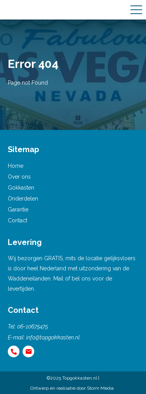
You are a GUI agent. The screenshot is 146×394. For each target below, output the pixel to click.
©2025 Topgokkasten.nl (72, 378)
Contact (17, 220)
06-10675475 (32, 326)
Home (15, 166)
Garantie (18, 209)
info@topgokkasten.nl (53, 337)
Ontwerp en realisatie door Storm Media (72, 388)
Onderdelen (23, 198)
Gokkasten (21, 188)
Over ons (19, 177)
